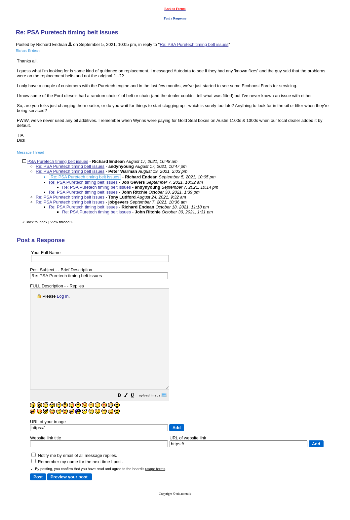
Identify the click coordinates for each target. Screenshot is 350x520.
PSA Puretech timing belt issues (57, 161)
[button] (135, 416)
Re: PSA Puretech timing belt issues (194, 44)
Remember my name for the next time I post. (77, 481)
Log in (62, 296)
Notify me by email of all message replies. (74, 475)
